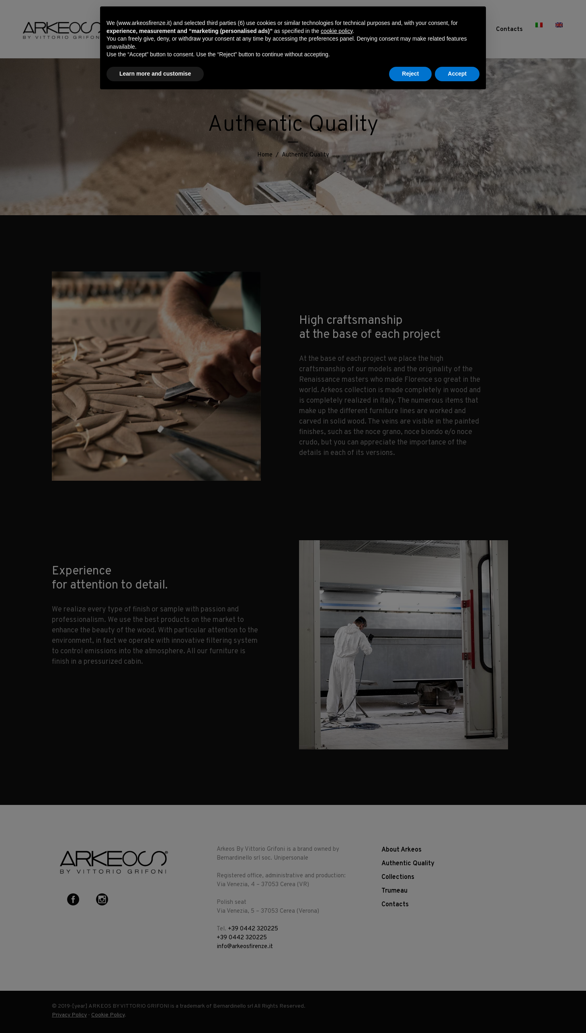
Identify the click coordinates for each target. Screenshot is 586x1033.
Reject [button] (410, 73)
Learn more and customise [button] (155, 73)
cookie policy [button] (336, 31)
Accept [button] (457, 73)
